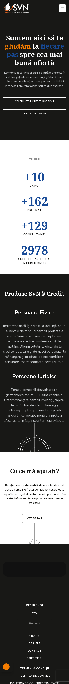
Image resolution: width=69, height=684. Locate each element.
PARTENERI (34, 658)
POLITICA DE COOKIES (34, 676)
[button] (10, 569)
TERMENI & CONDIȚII (34, 668)
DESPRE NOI (34, 605)
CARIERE (34, 643)
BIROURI (34, 636)
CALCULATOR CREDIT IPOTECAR (34, 101)
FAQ (34, 612)
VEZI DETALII (34, 518)
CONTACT (34, 651)
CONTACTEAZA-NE (34, 113)
